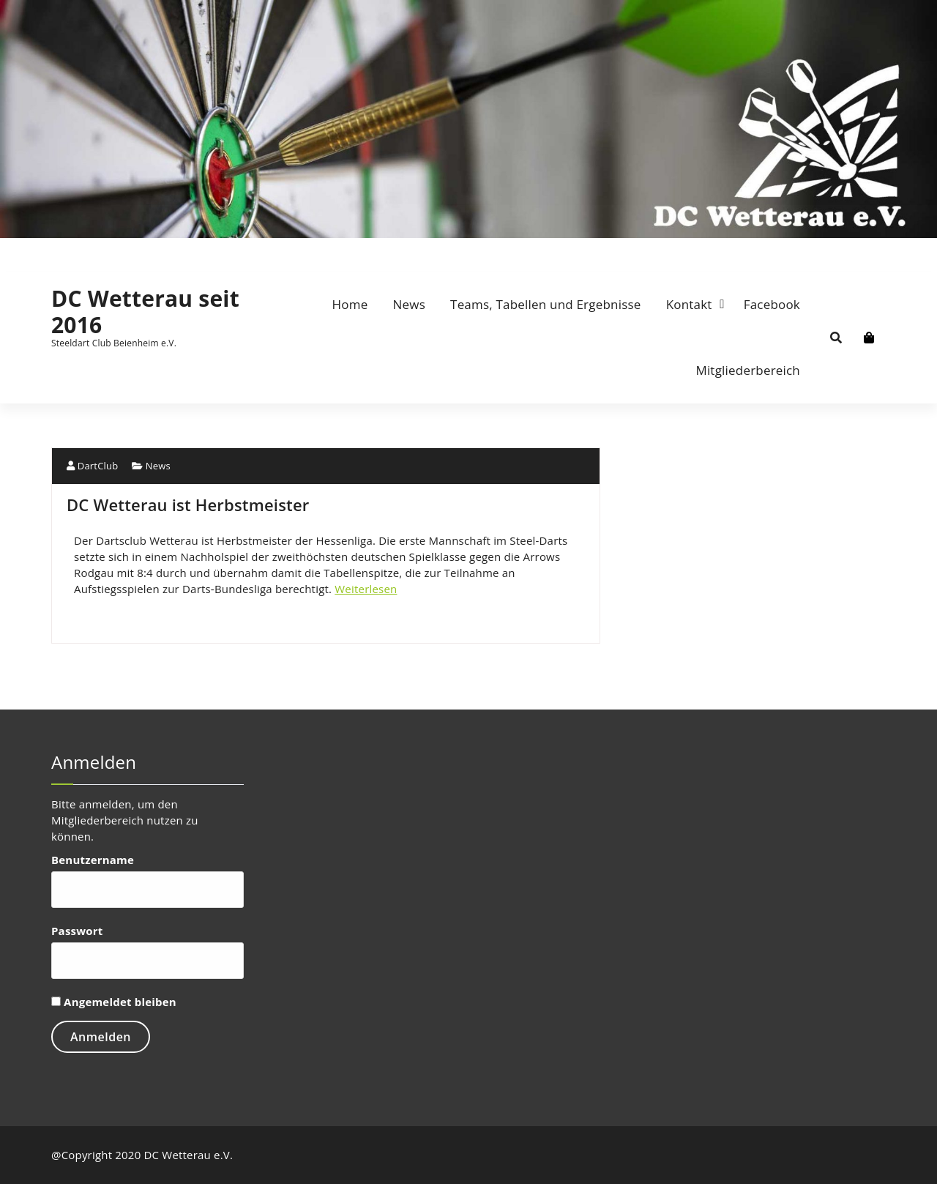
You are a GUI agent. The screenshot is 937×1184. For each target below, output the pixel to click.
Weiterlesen (366, 588)
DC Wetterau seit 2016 (145, 312)
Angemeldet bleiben (113, 1001)
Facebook (772, 304)
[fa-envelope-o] (70, 250)
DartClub (92, 465)
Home (350, 304)
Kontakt (689, 304)
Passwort (76, 930)
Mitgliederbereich (747, 370)
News (409, 304)
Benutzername (92, 859)
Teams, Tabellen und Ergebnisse (545, 304)
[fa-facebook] (53, 250)
